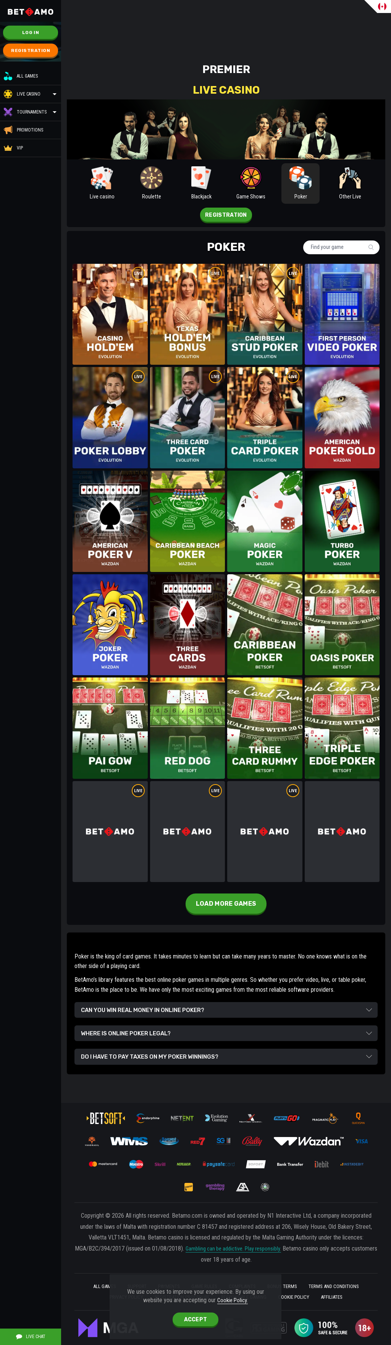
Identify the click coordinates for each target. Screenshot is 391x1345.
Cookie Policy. (232, 1299)
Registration (30, 50)
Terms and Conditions (343, 1284)
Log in (30, 32)
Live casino (28, 94)
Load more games (226, 907)
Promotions (23, 130)
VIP (13, 148)
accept (195, 1319)
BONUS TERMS (287, 1284)
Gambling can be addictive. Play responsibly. (246, 1246)
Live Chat (30, 1336)
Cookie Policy (300, 1296)
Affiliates (341, 1296)
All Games (21, 76)
